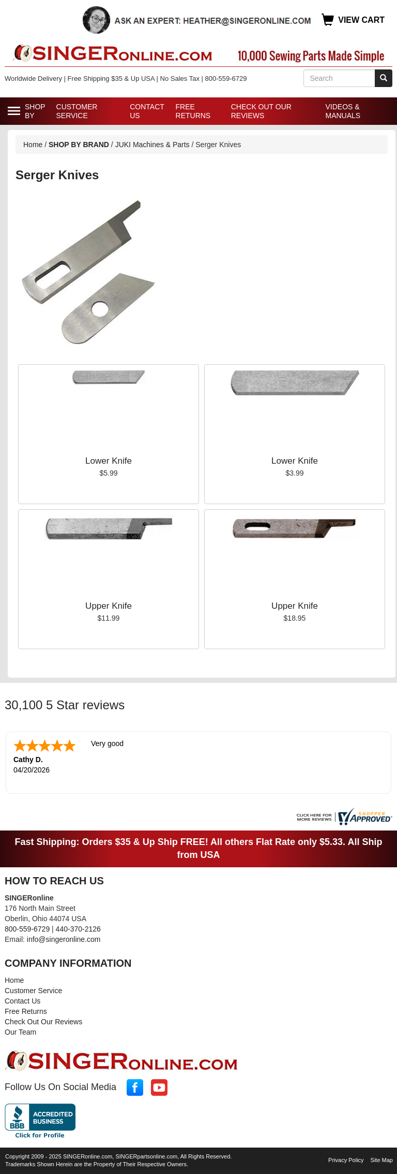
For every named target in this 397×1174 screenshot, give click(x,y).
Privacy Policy (345, 1160)
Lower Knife (108, 461)
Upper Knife (108, 606)
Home (32, 144)
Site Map (382, 1160)
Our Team (20, 1032)
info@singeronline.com (64, 939)
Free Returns (193, 111)
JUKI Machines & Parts (152, 144)
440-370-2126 (78, 929)
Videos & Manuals (342, 111)
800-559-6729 (27, 929)
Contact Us (147, 111)
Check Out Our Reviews (261, 111)
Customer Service (77, 111)
